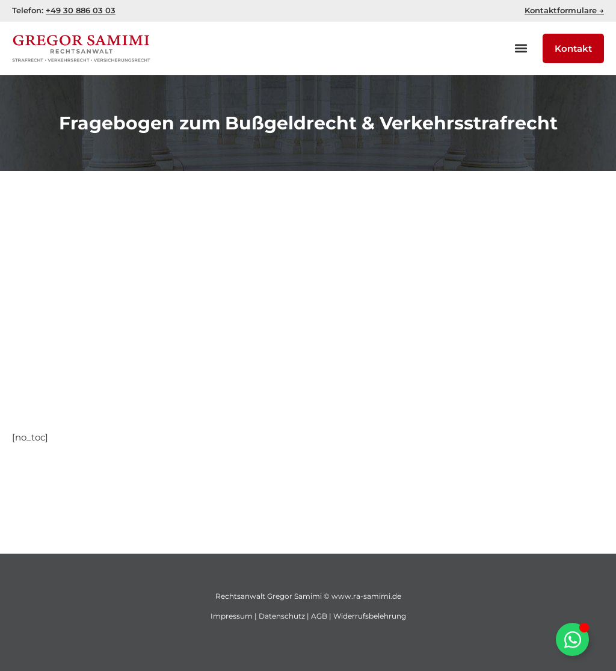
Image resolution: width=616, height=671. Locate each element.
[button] (521, 48)
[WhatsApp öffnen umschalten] (572, 639)
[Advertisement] (308, 285)
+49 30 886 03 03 (81, 10)
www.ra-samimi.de (366, 596)
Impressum (232, 615)
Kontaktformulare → (564, 10)
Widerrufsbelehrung (369, 615)
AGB (319, 615)
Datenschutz (282, 615)
